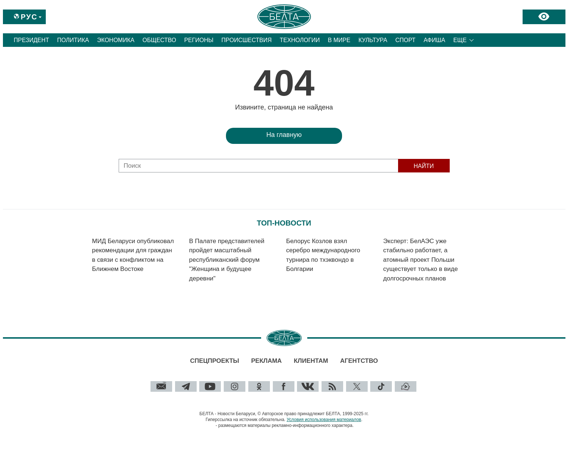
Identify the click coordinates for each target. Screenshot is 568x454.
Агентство (359, 360)
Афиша (434, 40)
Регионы (199, 40)
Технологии (300, 40)
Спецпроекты (214, 360)
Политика (73, 40)
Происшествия (247, 40)
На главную (284, 134)
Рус (29, 17)
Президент (31, 40)
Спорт (405, 40)
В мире (339, 40)
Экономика (115, 40)
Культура (373, 40)
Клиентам (311, 360)
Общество (159, 40)
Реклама (266, 360)
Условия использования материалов (324, 419)
